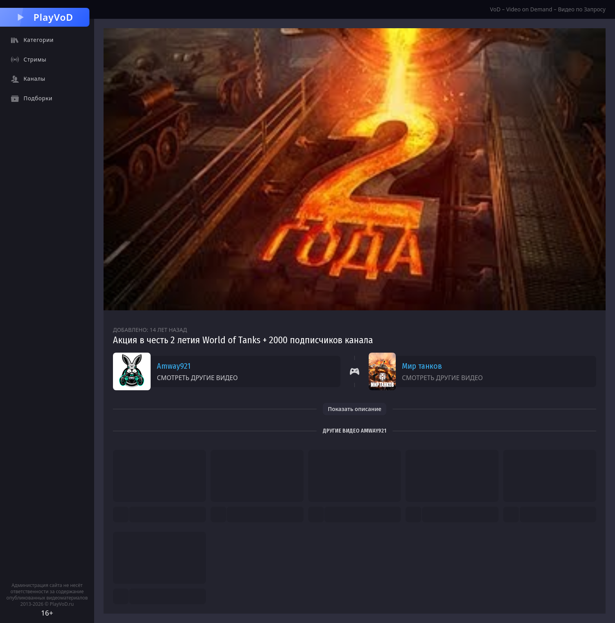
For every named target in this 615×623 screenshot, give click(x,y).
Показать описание (355, 409)
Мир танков (422, 366)
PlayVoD (44, 17)
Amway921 (174, 366)
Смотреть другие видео (197, 377)
